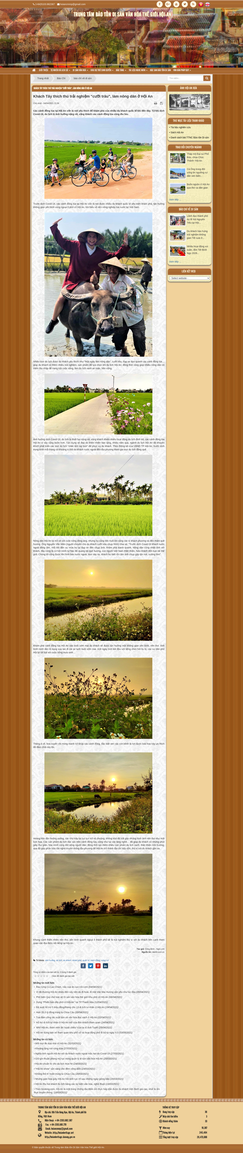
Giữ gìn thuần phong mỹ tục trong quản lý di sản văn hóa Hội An (69, 1058)
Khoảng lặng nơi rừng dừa (49, 1048)
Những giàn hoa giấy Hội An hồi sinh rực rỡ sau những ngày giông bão (72, 1079)
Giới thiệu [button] (43, 70)
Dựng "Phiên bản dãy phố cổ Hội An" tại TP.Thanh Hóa (65, 1002)
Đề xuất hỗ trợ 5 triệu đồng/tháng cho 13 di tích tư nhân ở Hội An (70, 1007)
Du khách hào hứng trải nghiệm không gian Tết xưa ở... (197, 234)
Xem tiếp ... (175, 199)
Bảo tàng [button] (121, 71)
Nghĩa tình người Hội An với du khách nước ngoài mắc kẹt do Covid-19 (72, 1053)
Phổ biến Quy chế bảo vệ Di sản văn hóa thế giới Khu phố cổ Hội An (72, 997)
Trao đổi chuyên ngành (189, 147)
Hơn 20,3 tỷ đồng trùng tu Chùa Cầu (55, 1012)
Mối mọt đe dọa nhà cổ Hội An (51, 1043)
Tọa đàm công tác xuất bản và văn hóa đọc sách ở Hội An (66, 1017)
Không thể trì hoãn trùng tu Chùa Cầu (55, 1074)
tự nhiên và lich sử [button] (60, 71)
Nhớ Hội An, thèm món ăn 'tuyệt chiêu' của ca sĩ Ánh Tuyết (67, 1027)
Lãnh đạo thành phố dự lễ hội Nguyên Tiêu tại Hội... (197, 219)
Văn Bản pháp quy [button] (182, 71)
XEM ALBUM (189, 103)
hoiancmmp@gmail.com (73, 4)
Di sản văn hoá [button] (80, 71)
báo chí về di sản (188, 209)
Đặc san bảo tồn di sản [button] (160, 70)
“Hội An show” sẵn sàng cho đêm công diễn (58, 1068)
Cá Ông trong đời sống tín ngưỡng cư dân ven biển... (197, 172)
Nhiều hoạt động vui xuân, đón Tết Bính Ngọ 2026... (197, 250)
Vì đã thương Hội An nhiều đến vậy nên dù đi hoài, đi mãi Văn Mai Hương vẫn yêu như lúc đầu (86, 992)
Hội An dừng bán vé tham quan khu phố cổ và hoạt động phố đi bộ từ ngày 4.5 (77, 1032)
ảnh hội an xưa (188, 88)
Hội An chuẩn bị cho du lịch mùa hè (54, 1063)
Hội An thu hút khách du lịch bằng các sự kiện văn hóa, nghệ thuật (70, 1084)
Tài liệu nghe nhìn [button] (138, 71)
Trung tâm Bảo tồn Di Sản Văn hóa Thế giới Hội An (79, 1147)
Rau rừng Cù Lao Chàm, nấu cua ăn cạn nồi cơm (62, 987)
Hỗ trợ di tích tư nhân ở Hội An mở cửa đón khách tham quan (68, 1022)
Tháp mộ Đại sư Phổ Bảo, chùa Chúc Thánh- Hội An (198, 157)
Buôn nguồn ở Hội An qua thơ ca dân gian (198, 186)
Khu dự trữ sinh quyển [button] (102, 71)
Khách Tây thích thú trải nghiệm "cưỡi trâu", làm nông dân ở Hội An (63, 88)
